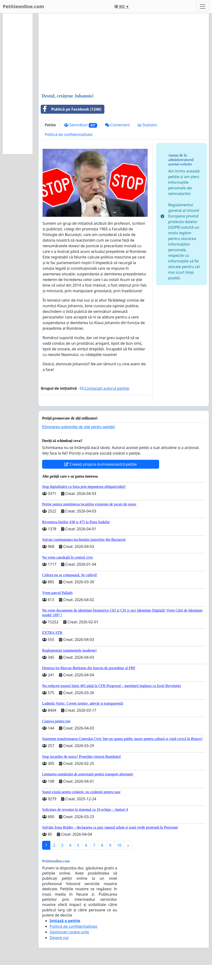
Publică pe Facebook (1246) (71, 109)
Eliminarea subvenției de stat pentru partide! (78, 427)
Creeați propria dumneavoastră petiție (100, 464)
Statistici (147, 124)
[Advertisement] (124, 53)
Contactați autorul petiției (104, 388)
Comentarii (117, 124)
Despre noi (59, 937)
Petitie (50, 124)
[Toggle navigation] (202, 6)
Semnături (80, 125)
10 (119, 845)
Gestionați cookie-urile (69, 932)
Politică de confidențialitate (68, 134)
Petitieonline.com (23, 6)
